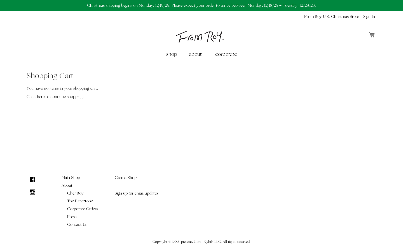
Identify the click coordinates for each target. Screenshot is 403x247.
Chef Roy (75, 193)
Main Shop (71, 177)
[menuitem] (173, 54)
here (40, 96)
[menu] (201, 54)
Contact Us (77, 224)
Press (71, 216)
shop (171, 54)
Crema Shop (126, 177)
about (195, 54)
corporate (226, 54)
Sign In (369, 16)
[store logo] (200, 37)
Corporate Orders (82, 209)
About (67, 185)
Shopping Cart (50, 76)
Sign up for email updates (136, 193)
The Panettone (80, 201)
